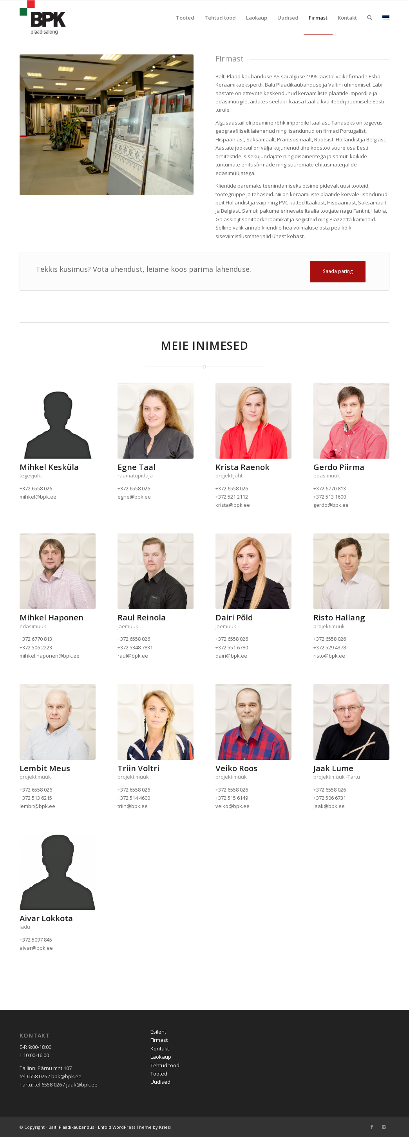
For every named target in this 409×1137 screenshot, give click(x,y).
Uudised (160, 1081)
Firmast (159, 1039)
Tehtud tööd (164, 1065)
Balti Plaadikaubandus (71, 1127)
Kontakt (159, 1048)
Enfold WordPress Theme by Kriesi (134, 1127)
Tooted (158, 1073)
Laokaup (160, 1056)
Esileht (158, 1031)
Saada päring (338, 271)
